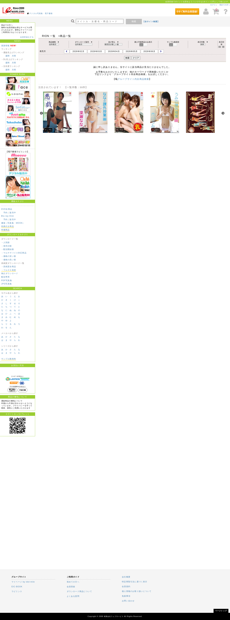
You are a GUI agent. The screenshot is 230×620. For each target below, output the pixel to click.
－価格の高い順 (8, 260)
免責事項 (126, 596)
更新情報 (5, 46)
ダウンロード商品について (79, 591)
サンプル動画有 (8, 359)
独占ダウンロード (9, 273)
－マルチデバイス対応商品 (14, 253)
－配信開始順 (7, 249)
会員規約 (126, 586)
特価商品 (5, 230)
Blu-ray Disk (7, 216)
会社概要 (126, 577)
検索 (134, 21)
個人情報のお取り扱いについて (136, 591)
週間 (7, 56)
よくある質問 (73, 596)
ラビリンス (17, 591)
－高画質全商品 (8, 266)
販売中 (13, 213)
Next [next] (223, 113)
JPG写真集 (6, 284)
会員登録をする (27, 37)
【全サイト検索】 (151, 21)
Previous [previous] (41, 113)
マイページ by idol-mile (23, 582)
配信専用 (5, 277)
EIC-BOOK (17, 587)
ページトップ (221, 611)
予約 (5, 213)
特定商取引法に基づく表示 (134, 582)
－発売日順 (6, 246)
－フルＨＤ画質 (8, 270)
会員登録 (71, 587)
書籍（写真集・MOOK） (13, 223)
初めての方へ (224, 5)
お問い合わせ (128, 601)
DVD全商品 (6, 209)
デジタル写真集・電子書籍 (41, 13)
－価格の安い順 (8, 256)
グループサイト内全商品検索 (133, 79)
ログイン (213, 5)
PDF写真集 (6, 280)
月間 (14, 56)
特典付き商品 (7, 226)
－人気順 (5, 242)
